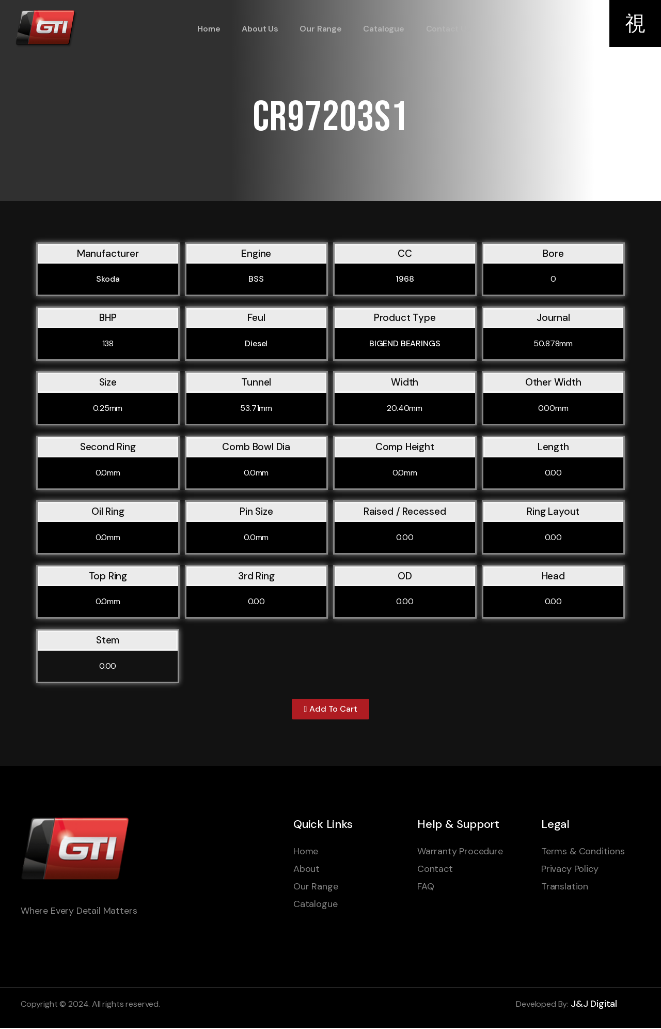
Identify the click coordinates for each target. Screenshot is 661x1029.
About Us (257, 28)
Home (207, 28)
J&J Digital (594, 1005)
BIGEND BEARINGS (404, 343)
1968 (405, 278)
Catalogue (379, 28)
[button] (330, 709)
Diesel (256, 343)
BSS (256, 278)
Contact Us (442, 28)
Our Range (317, 28)
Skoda (107, 278)
